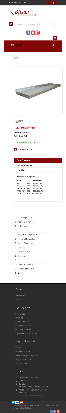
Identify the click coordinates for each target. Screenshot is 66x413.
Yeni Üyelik (20, 314)
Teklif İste (21, 170)
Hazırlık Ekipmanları (24, 243)
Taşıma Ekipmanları (24, 264)
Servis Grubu (21, 247)
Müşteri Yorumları (23, 359)
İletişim (18, 299)
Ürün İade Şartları (22, 351)
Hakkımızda (20, 295)
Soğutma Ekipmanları (25, 239)
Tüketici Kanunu (22, 363)
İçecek (19, 260)
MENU (33, 45)
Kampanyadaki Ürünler (25, 269)
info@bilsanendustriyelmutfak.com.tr (34, 386)
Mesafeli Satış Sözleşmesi (26, 355)
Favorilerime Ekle (25, 149)
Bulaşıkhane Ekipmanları (26, 234)
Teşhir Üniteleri (22, 226)
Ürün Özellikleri (24, 160)
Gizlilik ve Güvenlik (23, 329)
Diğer (15, 57)
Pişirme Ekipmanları (24, 222)
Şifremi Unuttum (22, 321)
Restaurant (21, 256)
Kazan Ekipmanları (24, 217)
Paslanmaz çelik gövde (36, 395)
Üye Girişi (19, 318)
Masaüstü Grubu (23, 251)
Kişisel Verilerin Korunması (26, 333)
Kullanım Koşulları (23, 325)
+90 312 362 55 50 (30, 377)
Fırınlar (19, 230)
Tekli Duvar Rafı (25, 395)
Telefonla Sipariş (24, 165)
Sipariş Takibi (21, 347)
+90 (25, 381)
